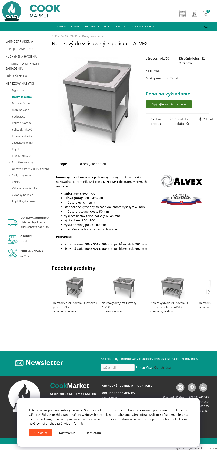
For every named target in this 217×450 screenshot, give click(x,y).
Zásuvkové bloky (22, 143)
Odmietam (93, 433)
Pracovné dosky (22, 136)
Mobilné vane (20, 110)
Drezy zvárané (21, 103)
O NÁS (75, 26)
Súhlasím (40, 433)
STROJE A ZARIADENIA (21, 49)
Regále (16, 149)
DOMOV (61, 26)
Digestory (18, 90)
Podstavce (18, 116)
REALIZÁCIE (92, 26)
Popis (63, 164)
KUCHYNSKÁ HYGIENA (21, 56)
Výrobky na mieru (23, 195)
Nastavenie (67, 433)
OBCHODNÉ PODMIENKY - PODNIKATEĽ (127, 386)
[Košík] (209, 13)
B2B (106, 26)
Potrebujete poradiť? (92, 164)
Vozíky (16, 182)
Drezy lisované (22, 97)
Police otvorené (22, 123)
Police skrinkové (22, 129)
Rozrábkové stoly (23, 162)
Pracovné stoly (21, 156)
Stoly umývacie (21, 175)
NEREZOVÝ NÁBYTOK (20, 83)
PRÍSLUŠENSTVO (17, 76)
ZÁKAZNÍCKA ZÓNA (144, 26)
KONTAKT (120, 26)
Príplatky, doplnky (23, 201)
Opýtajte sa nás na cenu (169, 104)
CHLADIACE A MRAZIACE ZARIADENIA (23, 66)
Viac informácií (74, 424)
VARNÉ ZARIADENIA (19, 41)
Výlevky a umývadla (24, 188)
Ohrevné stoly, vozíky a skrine (30, 169)
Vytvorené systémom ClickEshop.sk (196, 448)
